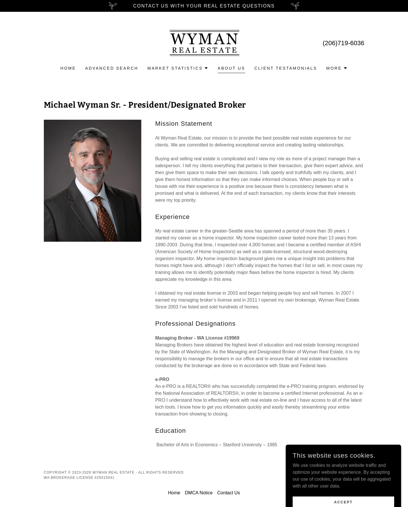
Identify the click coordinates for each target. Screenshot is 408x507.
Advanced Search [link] (111, 68)
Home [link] (68, 68)
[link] (204, 42)
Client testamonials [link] (285, 68)
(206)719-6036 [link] (343, 43)
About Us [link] (231, 68)
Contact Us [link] (228, 492)
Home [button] (174, 492)
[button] (177, 68)
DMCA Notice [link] (199, 492)
